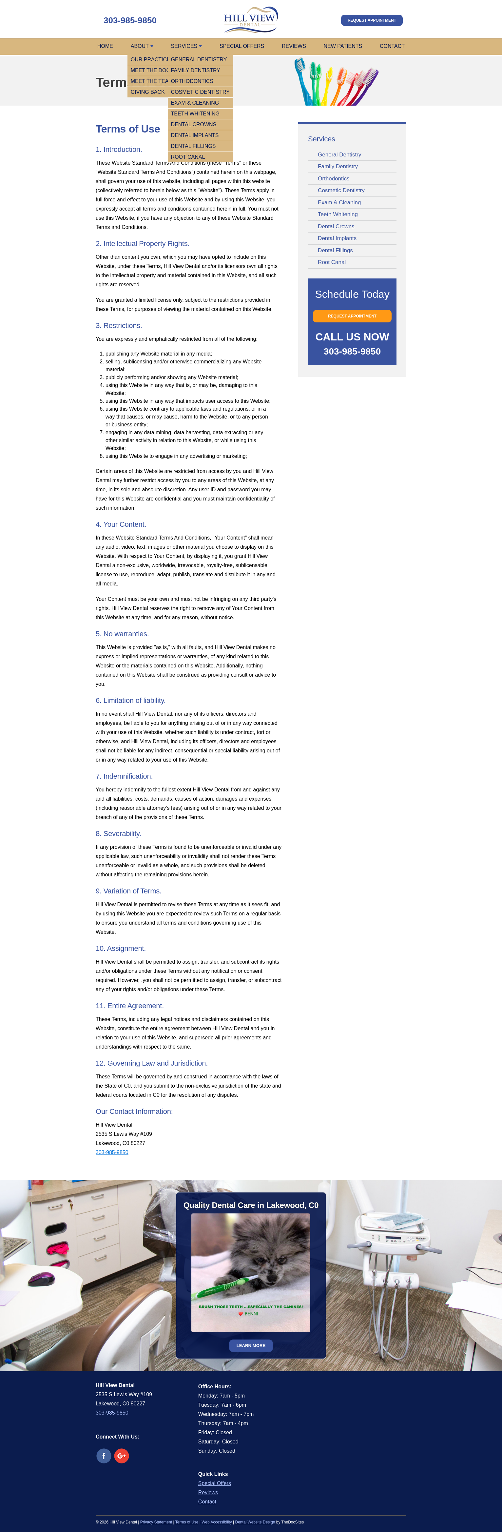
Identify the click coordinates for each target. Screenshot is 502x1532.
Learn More (251, 1345)
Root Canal (332, 262)
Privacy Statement (156, 1522)
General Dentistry (339, 155)
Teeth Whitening (338, 214)
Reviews (294, 46)
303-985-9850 (130, 20)
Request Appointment (372, 20)
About (140, 46)
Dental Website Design (255, 1522)
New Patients (343, 46)
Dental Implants (337, 238)
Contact (392, 46)
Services (184, 46)
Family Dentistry (338, 166)
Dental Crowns (336, 226)
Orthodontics (333, 178)
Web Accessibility (217, 1522)
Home (105, 46)
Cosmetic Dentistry (341, 190)
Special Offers (242, 46)
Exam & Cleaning (339, 202)
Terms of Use (187, 1522)
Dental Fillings (335, 250)
